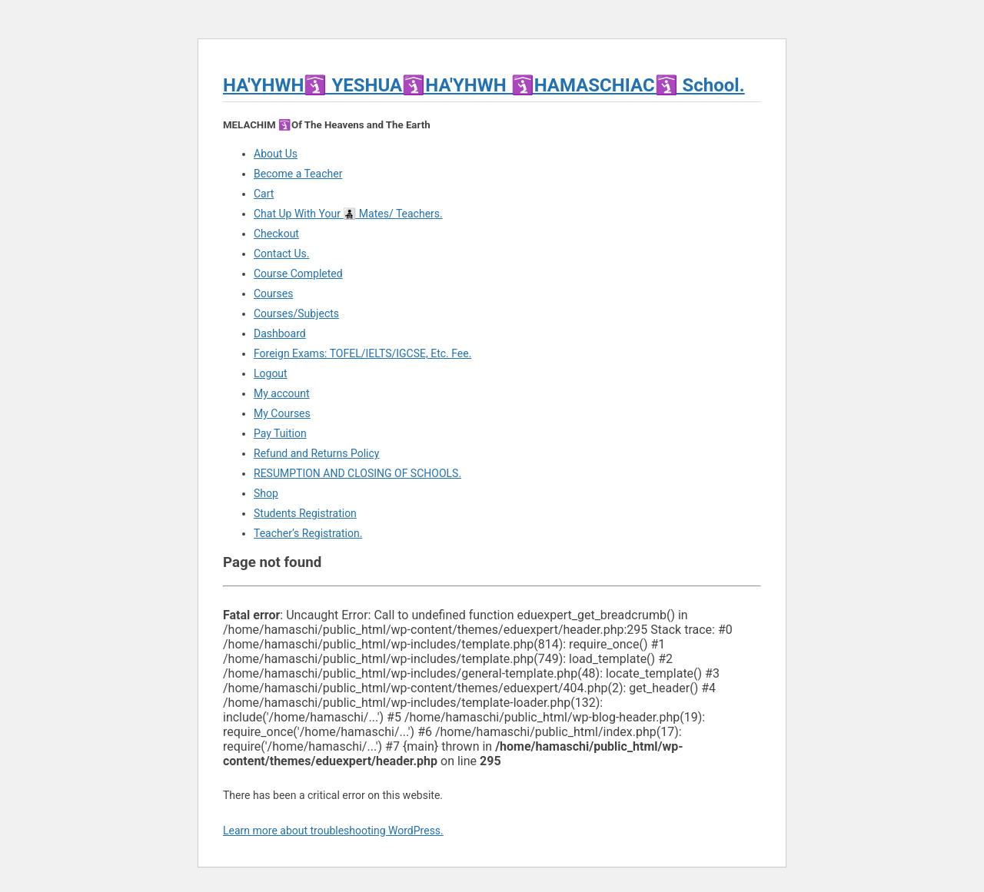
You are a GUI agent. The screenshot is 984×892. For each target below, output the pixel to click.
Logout (271, 373)
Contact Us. (281, 253)
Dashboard (280, 333)
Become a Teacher (298, 173)
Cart (264, 193)
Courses (273, 293)
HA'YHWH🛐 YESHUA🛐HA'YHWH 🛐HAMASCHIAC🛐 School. (484, 85)
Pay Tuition (280, 433)
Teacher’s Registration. (308, 533)
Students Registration (305, 513)
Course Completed (298, 273)
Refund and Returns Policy (316, 453)
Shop (266, 493)
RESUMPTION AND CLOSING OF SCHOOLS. (357, 473)
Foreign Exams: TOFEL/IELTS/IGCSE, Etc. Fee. (362, 353)
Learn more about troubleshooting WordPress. (333, 830)
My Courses (282, 413)
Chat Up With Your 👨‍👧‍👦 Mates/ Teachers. (348, 213)
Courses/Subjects (296, 313)
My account (282, 393)
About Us (276, 154)
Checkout (276, 233)
